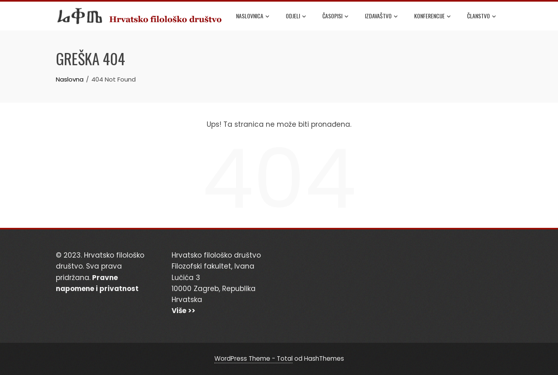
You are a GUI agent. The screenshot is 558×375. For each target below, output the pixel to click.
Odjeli (296, 16)
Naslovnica (252, 16)
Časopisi (335, 16)
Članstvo (481, 16)
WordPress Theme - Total (253, 358)
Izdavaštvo (381, 16)
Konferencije (432, 16)
